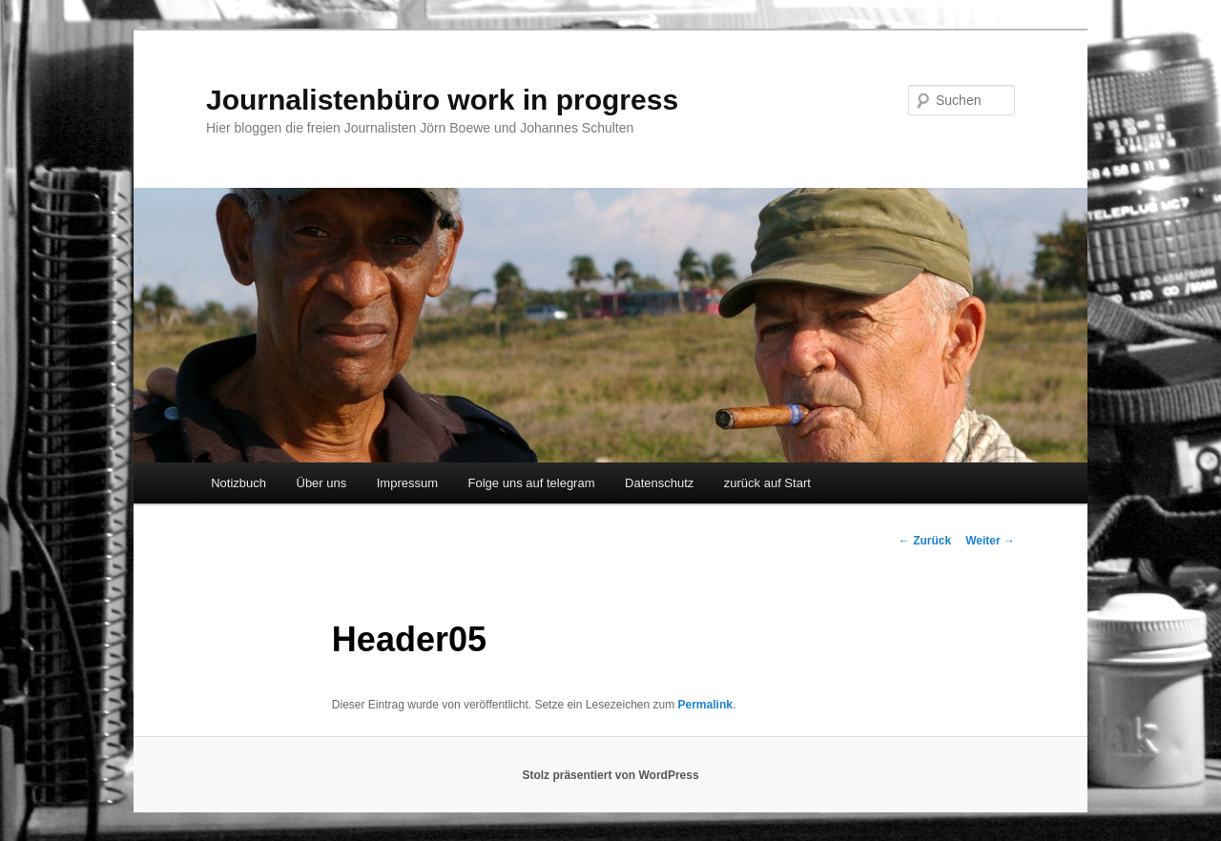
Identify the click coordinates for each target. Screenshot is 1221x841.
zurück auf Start (767, 483)
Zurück (925, 540)
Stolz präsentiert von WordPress (610, 775)
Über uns (322, 483)
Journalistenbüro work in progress (442, 99)
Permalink (705, 704)
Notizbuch (238, 483)
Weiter (990, 540)
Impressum (407, 483)
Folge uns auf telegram (531, 483)
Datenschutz (659, 483)
